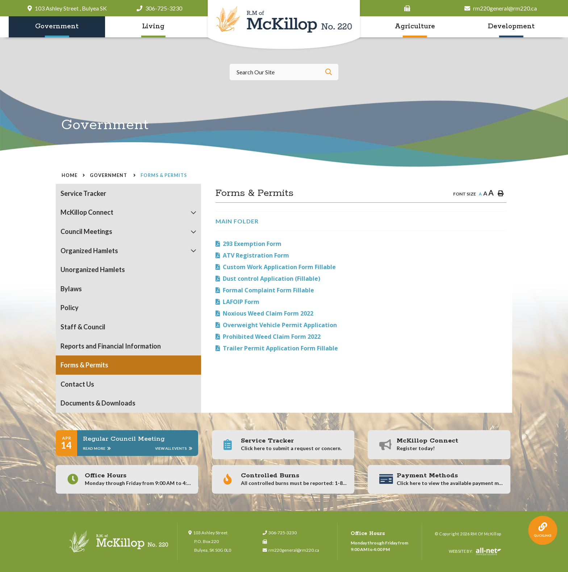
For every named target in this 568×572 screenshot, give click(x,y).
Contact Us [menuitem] (77, 384)
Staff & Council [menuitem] (82, 327)
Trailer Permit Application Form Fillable (280, 348)
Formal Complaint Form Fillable (268, 290)
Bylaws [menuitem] (71, 289)
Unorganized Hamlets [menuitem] (92, 269)
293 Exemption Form (252, 244)
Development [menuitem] (511, 26)
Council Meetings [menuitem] (86, 231)
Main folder (237, 221)
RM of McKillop (284, 25)
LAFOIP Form (241, 302)
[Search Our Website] (284, 72)
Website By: (475, 552)
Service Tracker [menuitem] (83, 193)
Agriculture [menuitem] (415, 26)
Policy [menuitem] (69, 308)
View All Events (173, 448)
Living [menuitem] (153, 26)
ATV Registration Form (256, 255)
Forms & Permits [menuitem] (84, 365)
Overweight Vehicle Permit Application (280, 325)
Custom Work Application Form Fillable (279, 267)
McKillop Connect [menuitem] (86, 212)
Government (109, 175)
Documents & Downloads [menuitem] (97, 403)
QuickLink (542, 530)
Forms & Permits (164, 175)
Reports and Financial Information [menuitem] (110, 346)
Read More (97, 448)
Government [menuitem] (57, 26)
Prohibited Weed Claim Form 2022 (272, 337)
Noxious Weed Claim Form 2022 (268, 313)
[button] (193, 212)
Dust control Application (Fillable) (271, 279)
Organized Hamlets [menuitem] (89, 251)
